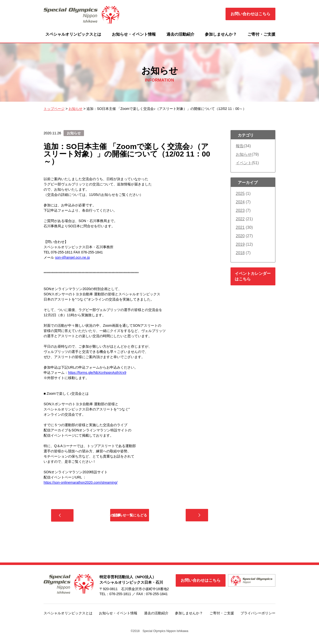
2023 (240, 210)
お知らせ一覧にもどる (130, 516)
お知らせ (244, 154)
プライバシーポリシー (257, 616)
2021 (240, 227)
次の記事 (186, 516)
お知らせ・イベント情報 (134, 34)
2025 (240, 193)
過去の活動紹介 (180, 34)
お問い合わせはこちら (250, 14)
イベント (244, 163)
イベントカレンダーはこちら (253, 276)
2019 (240, 244)
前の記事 (73, 516)
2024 (240, 202)
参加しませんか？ (221, 34)
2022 (240, 219)
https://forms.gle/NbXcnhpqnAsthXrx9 (97, 373)
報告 (240, 146)
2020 (240, 236)
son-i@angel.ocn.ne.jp (72, 257)
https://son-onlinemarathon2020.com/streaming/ (81, 482)
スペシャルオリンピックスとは (73, 34)
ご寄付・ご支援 (261, 34)
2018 (240, 253)
